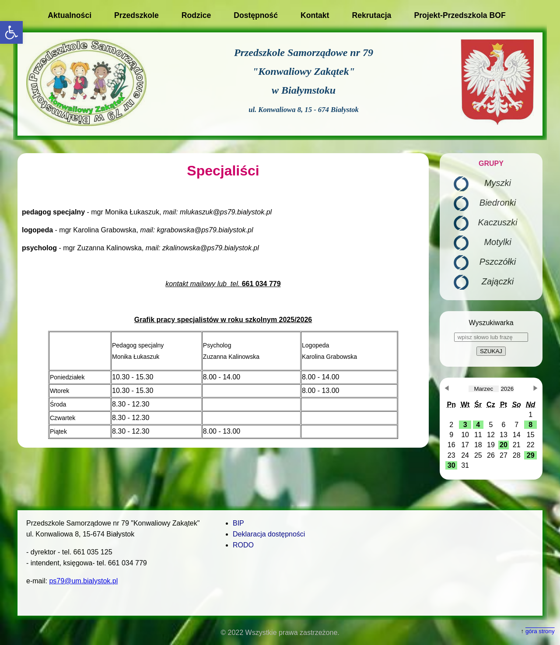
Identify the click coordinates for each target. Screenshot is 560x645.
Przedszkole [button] (136, 15)
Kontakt (315, 15)
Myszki (497, 183)
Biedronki (498, 202)
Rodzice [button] (196, 15)
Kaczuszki (497, 222)
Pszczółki (498, 261)
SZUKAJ (491, 351)
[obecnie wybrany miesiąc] (484, 389)
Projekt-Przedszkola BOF (459, 15)
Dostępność (256, 15)
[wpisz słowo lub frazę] (491, 337)
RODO (243, 545)
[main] (223, 300)
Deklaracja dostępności (269, 534)
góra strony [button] (540, 631)
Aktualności (69, 15)
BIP (238, 523)
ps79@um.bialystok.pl (83, 581)
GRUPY (491, 163)
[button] (11, 32)
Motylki (497, 242)
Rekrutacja (371, 15)
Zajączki (498, 281)
